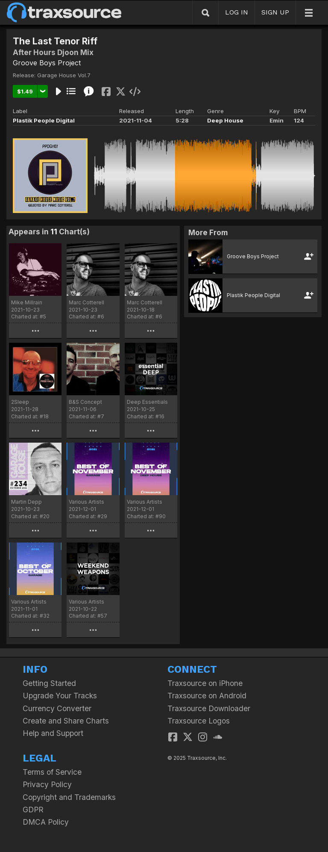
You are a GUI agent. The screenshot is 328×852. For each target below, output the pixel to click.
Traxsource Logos (198, 720)
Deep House (225, 120)
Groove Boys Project (47, 62)
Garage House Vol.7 (64, 75)
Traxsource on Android (206, 695)
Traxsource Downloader (208, 708)
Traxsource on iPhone (205, 683)
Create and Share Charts (66, 720)
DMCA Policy (46, 821)
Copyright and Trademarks (69, 797)
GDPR (33, 809)
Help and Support (53, 733)
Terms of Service (52, 771)
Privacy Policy (47, 784)
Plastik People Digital (44, 120)
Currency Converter (57, 708)
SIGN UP (275, 12)
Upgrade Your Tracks (60, 695)
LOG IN (236, 12)
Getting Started (49, 683)
